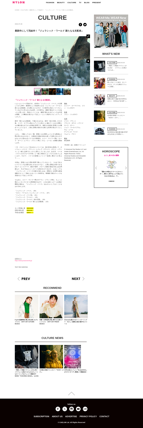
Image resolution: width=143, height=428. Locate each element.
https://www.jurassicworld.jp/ (23, 260)
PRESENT (96, 2)
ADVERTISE (71, 416)
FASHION (50, 2)
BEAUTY (61, 2)
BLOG (86, 2)
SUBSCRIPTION (41, 416)
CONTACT (104, 416)
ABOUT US (57, 416)
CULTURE (71, 2)
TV (80, 2)
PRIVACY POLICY (88, 416)
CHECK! (111, 181)
